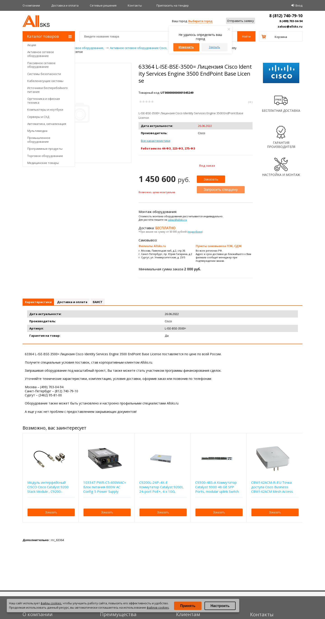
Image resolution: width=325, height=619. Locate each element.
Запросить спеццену (221, 190)
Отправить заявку (240, 21)
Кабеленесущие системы (45, 81)
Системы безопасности (44, 74)
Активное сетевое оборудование (40, 54)
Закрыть (214, 47)
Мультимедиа (37, 131)
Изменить (186, 47)
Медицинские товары (43, 163)
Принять (187, 606)
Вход (298, 5)
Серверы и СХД (38, 117)
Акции (31, 45)
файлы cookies (51, 603)
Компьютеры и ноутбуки (45, 109)
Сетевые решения (103, 5)
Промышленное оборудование (38, 140)
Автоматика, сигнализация (46, 124)
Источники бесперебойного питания (47, 90)
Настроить (220, 606)
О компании (31, 5)
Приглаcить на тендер (172, 5)
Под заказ (207, 166)
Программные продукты (45, 149)
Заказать (211, 179)
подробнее (195, 231)
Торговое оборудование (45, 156)
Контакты (135, 5)
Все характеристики (155, 141)
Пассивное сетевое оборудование (41, 65)
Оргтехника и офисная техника (43, 101)
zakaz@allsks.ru (290, 26)
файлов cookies (158, 607)
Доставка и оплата (65, 5)
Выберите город (200, 21)
